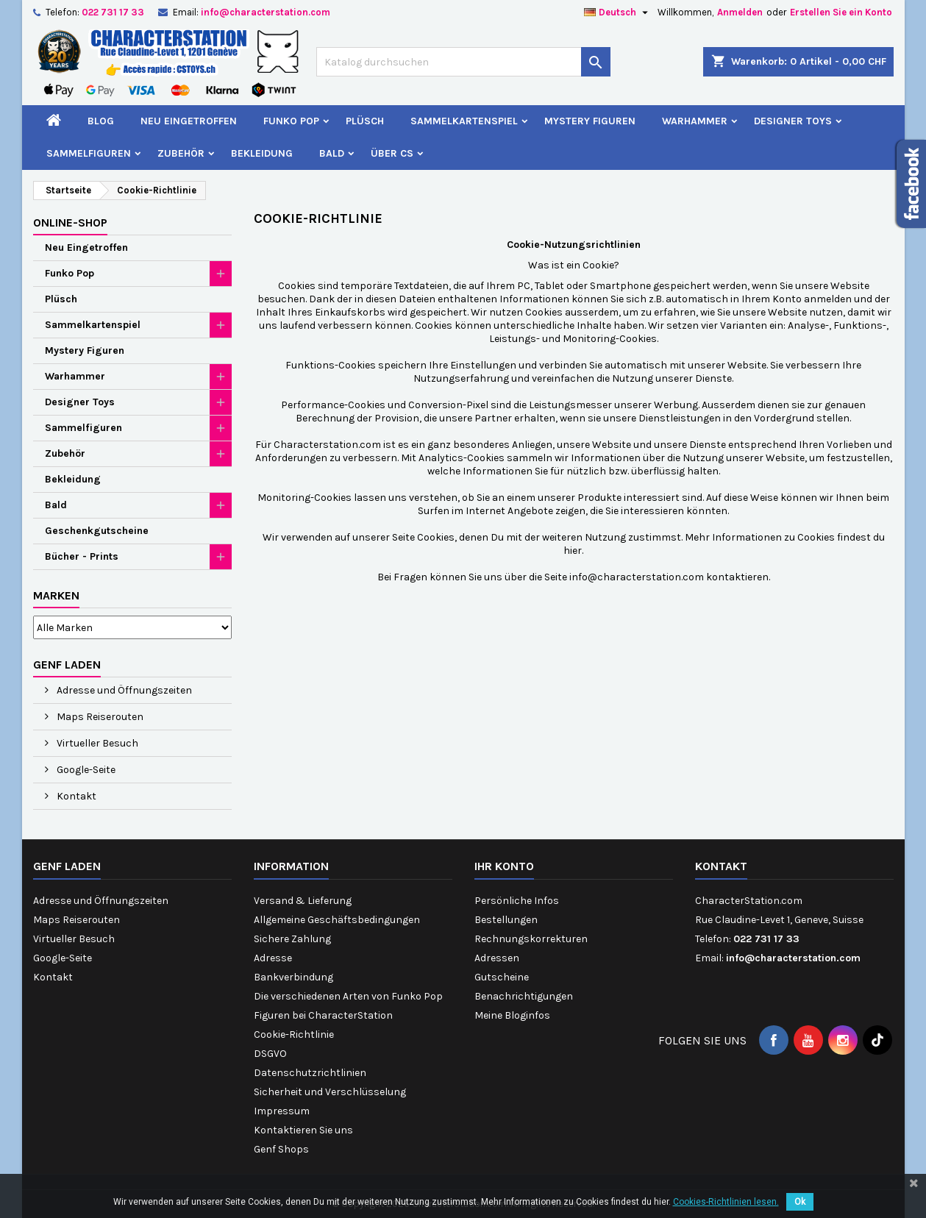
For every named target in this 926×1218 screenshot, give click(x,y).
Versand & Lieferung (303, 900)
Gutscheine (501, 977)
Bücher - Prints (81, 556)
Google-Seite (84, 769)
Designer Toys (793, 121)
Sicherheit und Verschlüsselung (330, 1092)
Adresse (273, 958)
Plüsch (365, 121)
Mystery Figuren (589, 121)
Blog (101, 121)
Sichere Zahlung (292, 939)
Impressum (282, 1111)
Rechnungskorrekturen (531, 939)
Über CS (392, 153)
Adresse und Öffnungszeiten (123, 690)
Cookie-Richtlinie (294, 1034)
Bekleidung (262, 153)
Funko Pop (291, 121)
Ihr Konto (504, 866)
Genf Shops (281, 1149)
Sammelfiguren (88, 153)
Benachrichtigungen (523, 996)
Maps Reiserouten (98, 716)
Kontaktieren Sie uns (303, 1130)
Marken (56, 595)
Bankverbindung (293, 977)
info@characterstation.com (265, 12)
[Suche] (463, 61)
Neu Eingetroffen (188, 121)
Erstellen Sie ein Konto (841, 12)
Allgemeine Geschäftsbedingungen (337, 920)
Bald (331, 153)
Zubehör (180, 153)
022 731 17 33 (113, 12)
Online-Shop (70, 222)
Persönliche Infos (516, 900)
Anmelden (740, 12)
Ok (799, 1202)
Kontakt (75, 796)
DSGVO (270, 1053)
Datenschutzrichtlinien (310, 1072)
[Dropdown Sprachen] (618, 12)
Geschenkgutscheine (97, 530)
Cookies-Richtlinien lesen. (726, 1202)
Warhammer (694, 121)
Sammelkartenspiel (464, 121)
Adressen (496, 958)
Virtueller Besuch (96, 743)
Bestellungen (506, 920)
